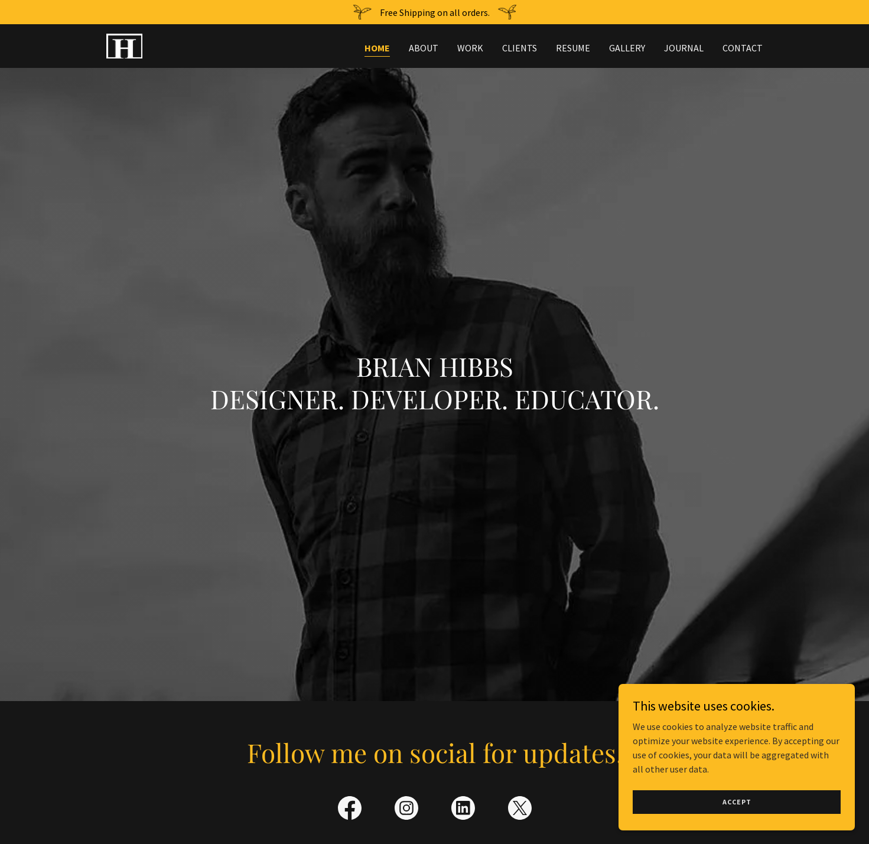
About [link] (423, 48)
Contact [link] (742, 48)
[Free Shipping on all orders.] (434, 12)
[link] (124, 45)
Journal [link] (684, 48)
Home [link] (377, 48)
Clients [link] (519, 48)
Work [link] (470, 48)
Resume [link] (573, 48)
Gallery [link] (627, 48)
